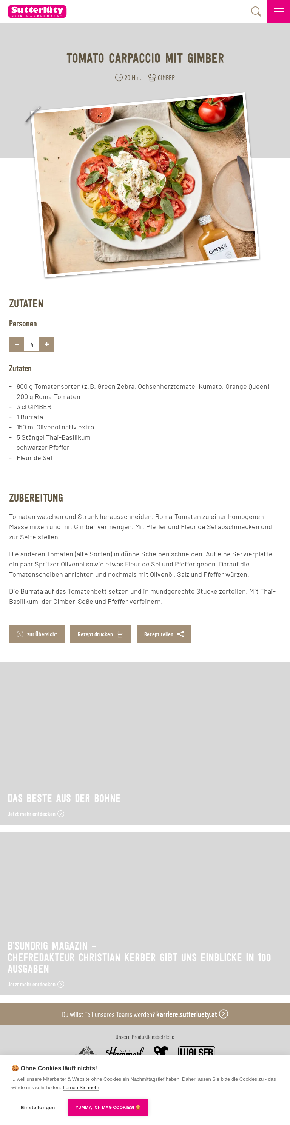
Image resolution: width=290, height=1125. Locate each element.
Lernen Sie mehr (81, 1087)
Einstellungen (37, 1107)
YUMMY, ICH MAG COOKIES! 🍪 (108, 1107)
